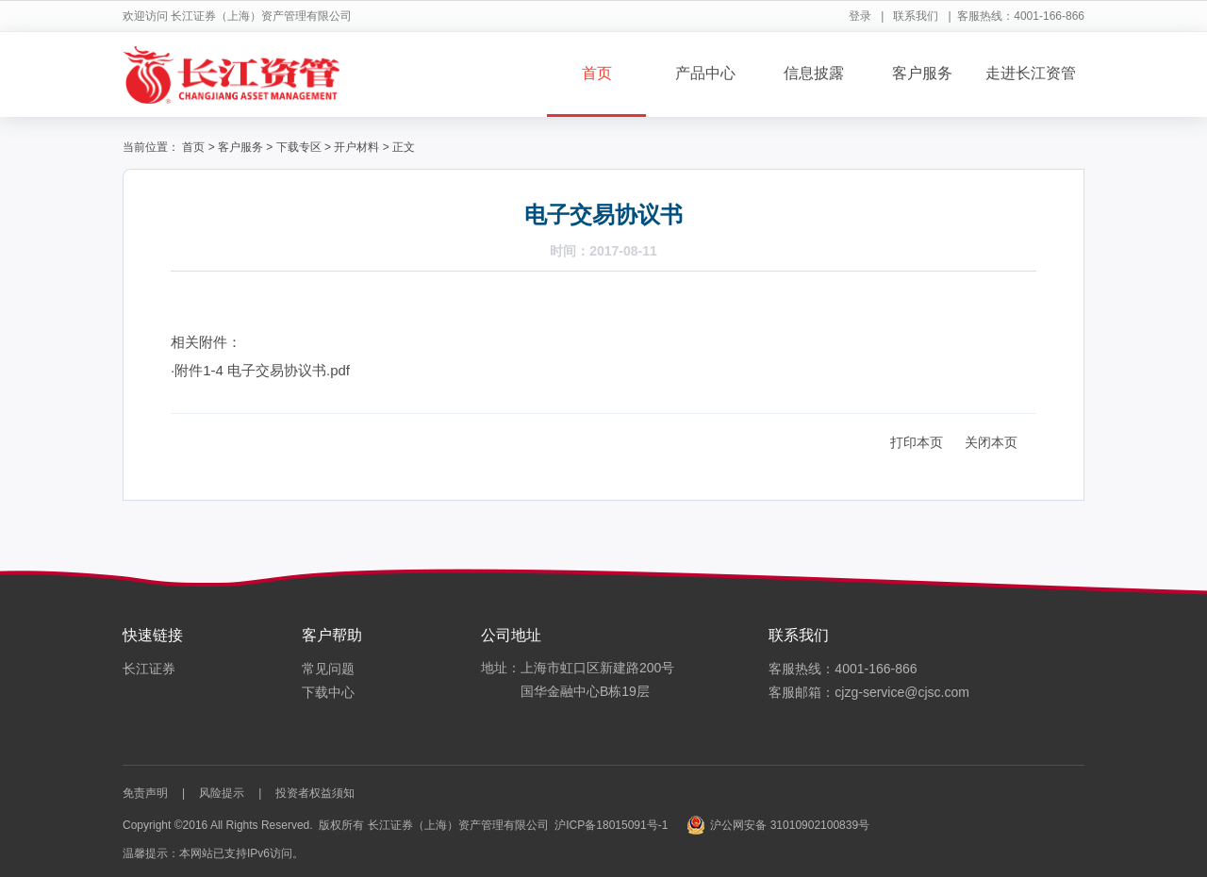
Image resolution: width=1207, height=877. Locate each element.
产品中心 (705, 73)
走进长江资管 (1030, 73)
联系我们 (915, 16)
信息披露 (814, 73)
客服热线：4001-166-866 (843, 668)
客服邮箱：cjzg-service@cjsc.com (869, 692)
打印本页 (916, 442)
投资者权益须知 (315, 793)
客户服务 (922, 73)
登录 (860, 16)
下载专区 (299, 147)
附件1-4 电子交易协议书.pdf (262, 370)
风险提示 (221, 793)
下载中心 (328, 692)
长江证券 (149, 668)
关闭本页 (991, 442)
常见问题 (328, 668)
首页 (597, 73)
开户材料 (356, 147)
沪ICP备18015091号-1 (611, 825)
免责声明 (145, 793)
